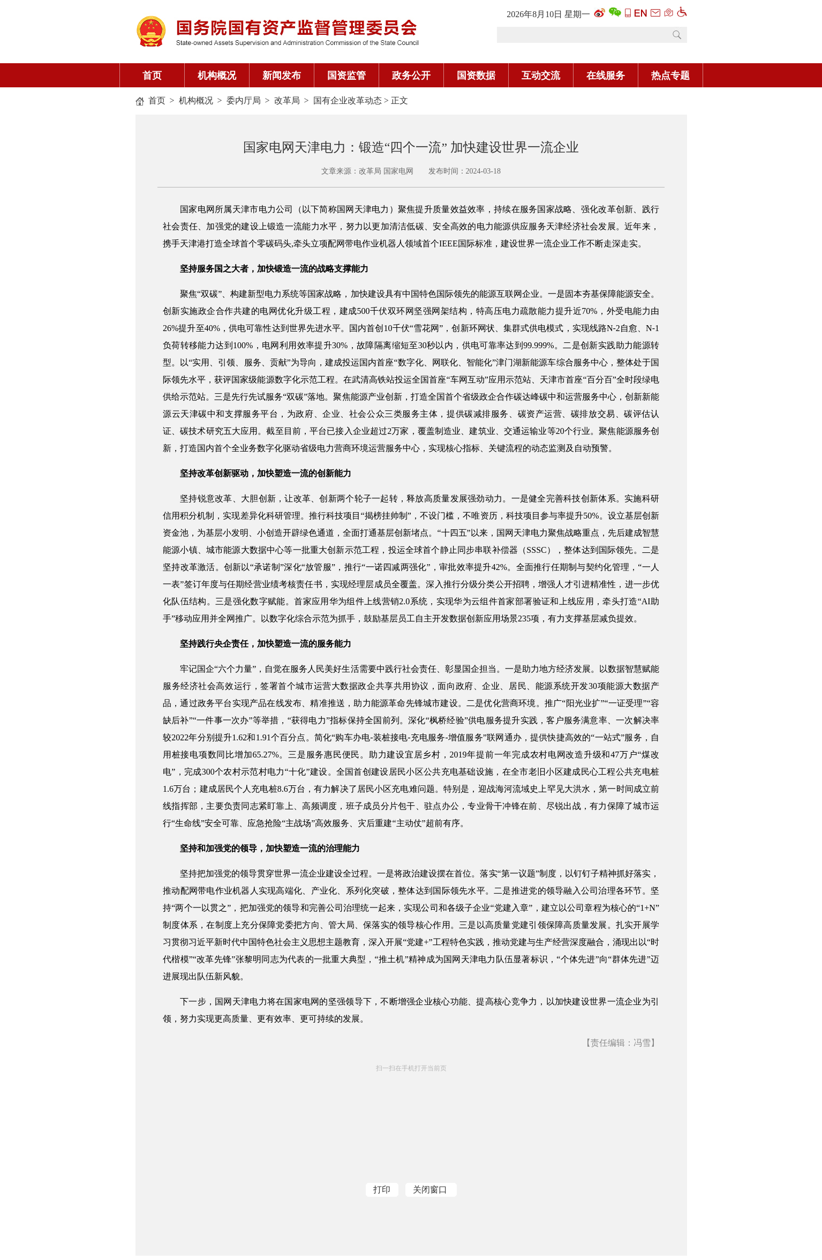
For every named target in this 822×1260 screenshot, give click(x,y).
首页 (152, 75)
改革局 (287, 100)
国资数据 (476, 75)
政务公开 (411, 75)
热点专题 (670, 75)
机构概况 (217, 75)
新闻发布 (281, 75)
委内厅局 (244, 100)
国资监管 (346, 75)
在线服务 (605, 75)
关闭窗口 (430, 1189)
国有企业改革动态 (347, 100)
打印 (381, 1189)
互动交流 (541, 75)
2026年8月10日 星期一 (548, 14)
